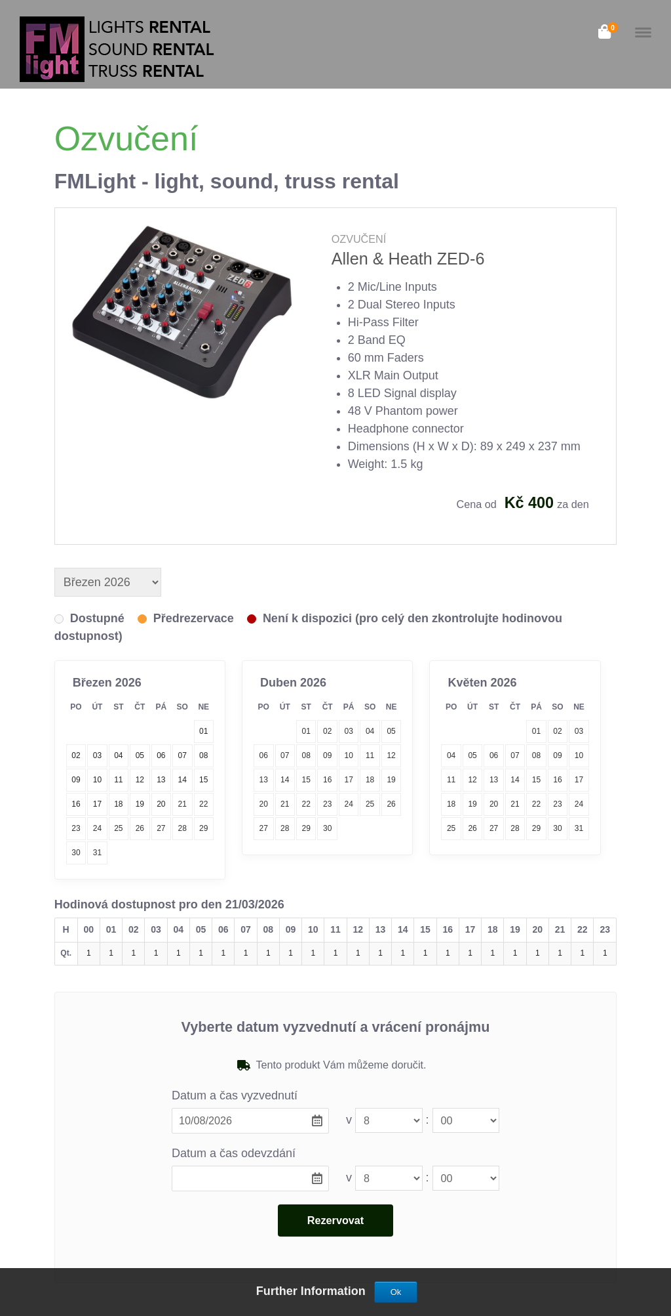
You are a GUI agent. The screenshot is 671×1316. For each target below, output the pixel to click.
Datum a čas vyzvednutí (234, 1095)
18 (370, 779)
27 (161, 828)
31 (97, 852)
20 (263, 804)
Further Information (312, 1291)
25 (118, 828)
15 (306, 779)
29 (203, 828)
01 (306, 731)
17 (348, 779)
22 (203, 804)
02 (327, 731)
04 (370, 731)
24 (97, 828)
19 (391, 779)
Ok (396, 1292)
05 (391, 731)
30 (75, 852)
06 (263, 755)
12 (391, 755)
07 (284, 755)
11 (370, 755)
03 (348, 731)
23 (75, 828)
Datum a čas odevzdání (234, 1153)
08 (306, 755)
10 (348, 755)
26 (140, 828)
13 (263, 779)
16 (327, 779)
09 (327, 755)
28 (182, 828)
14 (284, 779)
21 (182, 804)
